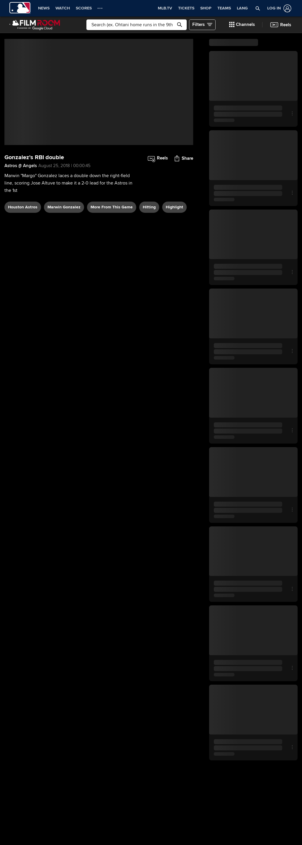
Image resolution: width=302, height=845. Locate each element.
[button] (242, 25)
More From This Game (112, 207)
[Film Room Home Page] (35, 24)
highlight (174, 207)
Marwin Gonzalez (64, 207)
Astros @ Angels (20, 165)
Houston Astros (22, 207)
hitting (149, 207)
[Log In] (278, 8)
